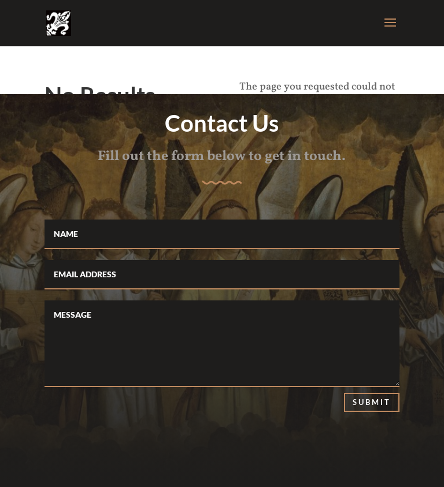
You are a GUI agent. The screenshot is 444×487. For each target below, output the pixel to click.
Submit (372, 402)
